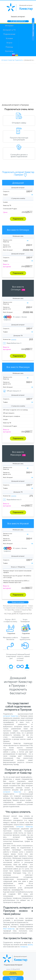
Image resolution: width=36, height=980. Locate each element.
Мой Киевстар (9, 916)
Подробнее (11, 621)
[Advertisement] (18, 70)
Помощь (26, 34)
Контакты (9, 39)
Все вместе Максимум (18, 354)
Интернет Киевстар (13, 976)
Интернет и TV (26, 26)
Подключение (9, 30)
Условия (26, 30)
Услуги (9, 34)
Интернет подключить (13, 960)
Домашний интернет (26, 7)
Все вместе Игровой (18, 511)
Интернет (9, 26)
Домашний (18, 170)
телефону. (24, 934)
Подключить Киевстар (13, 966)
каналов (13, 327)
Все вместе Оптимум (18, 217)
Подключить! (18, 206)
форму (30, 932)
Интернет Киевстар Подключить (12, 48)
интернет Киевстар (10, 704)
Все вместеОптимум (18, 275)
